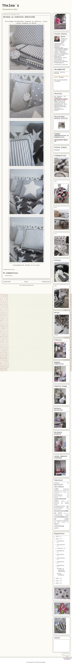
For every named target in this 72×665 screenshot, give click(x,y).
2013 (57, 539)
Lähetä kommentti (8, 275)
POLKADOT (57, 150)
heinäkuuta (60, 550)
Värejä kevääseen (60, 574)
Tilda (65, 513)
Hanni (64, 36)
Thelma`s (10, 6)
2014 (57, 536)
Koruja (56, 497)
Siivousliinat (57, 509)
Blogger (43, 662)
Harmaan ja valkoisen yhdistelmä (61, 570)
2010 (57, 583)
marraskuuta (61, 544)
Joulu (64, 490)
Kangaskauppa (57, 492)
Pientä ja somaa (61, 503)
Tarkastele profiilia (61, 64)
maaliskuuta (61, 558)
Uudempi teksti (7, 281)
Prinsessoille (59, 506)
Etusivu (26, 281)
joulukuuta (60, 541)
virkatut (63, 522)
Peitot (63, 501)
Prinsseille (58, 508)
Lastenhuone (60, 499)
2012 (57, 578)
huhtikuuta (60, 554)
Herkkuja (56, 483)
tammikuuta (60, 565)
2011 (57, 581)
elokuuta (60, 548)
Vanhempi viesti (46, 281)
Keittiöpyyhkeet (58, 494)
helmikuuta (60, 561)
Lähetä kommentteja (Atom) (27, 285)
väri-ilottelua (59, 525)
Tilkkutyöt (58, 515)
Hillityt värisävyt (59, 486)
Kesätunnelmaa (58, 496)
